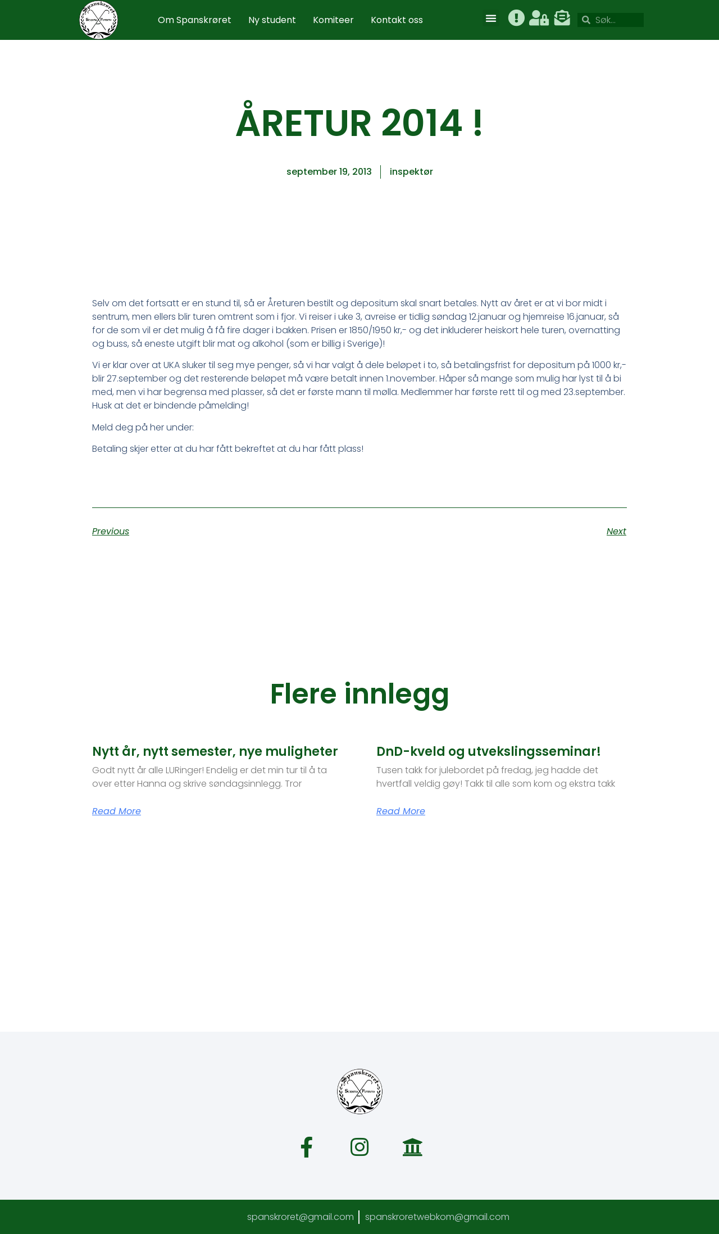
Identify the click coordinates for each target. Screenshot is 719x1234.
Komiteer (333, 19)
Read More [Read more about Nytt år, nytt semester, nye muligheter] (116, 811)
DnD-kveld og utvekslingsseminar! (488, 751)
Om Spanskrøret (194, 19)
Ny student (272, 19)
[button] (491, 18)
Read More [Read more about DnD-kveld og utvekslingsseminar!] (400, 811)
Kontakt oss (397, 19)
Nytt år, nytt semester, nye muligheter (215, 751)
